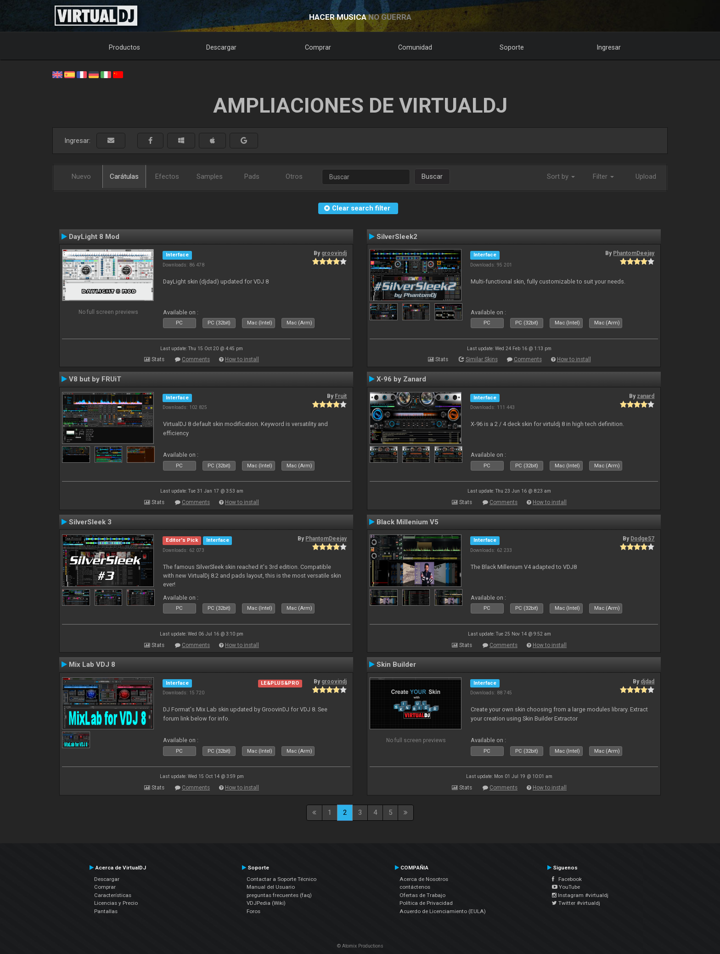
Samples (210, 176)
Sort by (561, 176)
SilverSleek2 (397, 237)
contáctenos (414, 887)
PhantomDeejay (633, 253)
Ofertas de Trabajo (422, 895)
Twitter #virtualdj (576, 903)
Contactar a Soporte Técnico (281, 879)
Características (112, 895)
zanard (645, 396)
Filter (603, 176)
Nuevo (81, 176)
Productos (124, 47)
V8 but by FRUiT (95, 379)
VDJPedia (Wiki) (266, 903)
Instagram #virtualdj (580, 895)
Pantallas (106, 911)
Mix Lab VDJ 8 (92, 664)
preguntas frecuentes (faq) (279, 895)
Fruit (341, 396)
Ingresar (609, 47)
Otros (294, 176)
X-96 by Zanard (401, 379)
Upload (646, 176)
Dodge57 (642, 538)
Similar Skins (482, 359)
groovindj (334, 253)
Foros (253, 911)
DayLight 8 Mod (94, 237)
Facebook (567, 879)
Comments (196, 359)
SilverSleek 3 (90, 522)
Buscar (432, 176)
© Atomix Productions (360, 946)
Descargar (221, 47)
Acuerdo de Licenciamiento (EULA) (442, 911)
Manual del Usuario (271, 887)
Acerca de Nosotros (423, 879)
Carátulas (124, 176)
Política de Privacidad (426, 903)
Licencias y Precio (116, 903)
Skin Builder (396, 664)
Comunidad (415, 47)
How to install (242, 359)
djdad (647, 681)
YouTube (566, 887)
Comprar (318, 47)
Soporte (512, 47)
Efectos (167, 176)
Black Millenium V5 (408, 522)
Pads (251, 176)
